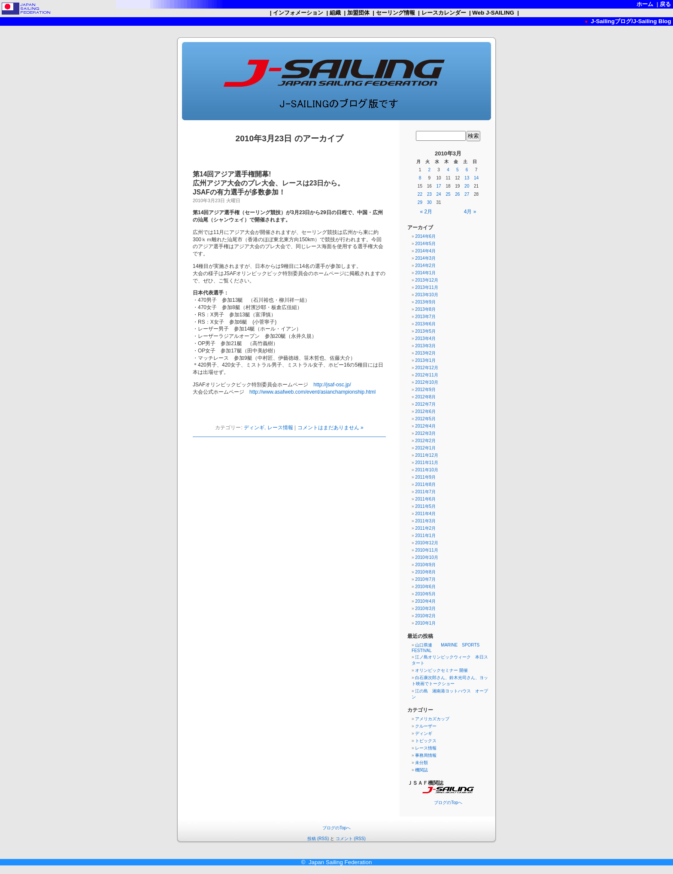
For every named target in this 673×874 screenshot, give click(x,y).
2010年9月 (425, 564)
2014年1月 (425, 272)
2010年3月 (425, 608)
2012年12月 (426, 367)
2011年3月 (425, 521)
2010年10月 (426, 557)
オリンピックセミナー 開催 (441, 670)
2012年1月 (425, 448)
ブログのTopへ (448, 802)
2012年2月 (425, 440)
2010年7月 (425, 579)
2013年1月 (425, 360)
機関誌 (421, 770)
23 (429, 194)
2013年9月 (425, 302)
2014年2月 (425, 265)
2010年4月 (425, 601)
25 (448, 194)
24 (439, 194)
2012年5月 (425, 418)
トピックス (426, 740)
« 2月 (426, 212)
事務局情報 (426, 755)
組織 (335, 12)
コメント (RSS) (351, 838)
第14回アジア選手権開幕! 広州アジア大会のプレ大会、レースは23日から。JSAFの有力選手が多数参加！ (268, 183)
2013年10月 (426, 294)
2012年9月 (425, 389)
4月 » (470, 212)
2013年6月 (425, 324)
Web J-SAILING (493, 12)
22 (420, 194)
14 (476, 178)
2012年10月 (426, 382)
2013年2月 (425, 353)
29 (420, 202)
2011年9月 (425, 477)
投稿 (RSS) (318, 838)
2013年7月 (425, 316)
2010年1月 (425, 623)
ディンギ (254, 428)
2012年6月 (425, 411)
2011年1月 (425, 535)
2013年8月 (425, 309)
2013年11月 (426, 287)
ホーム (645, 4)
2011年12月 (426, 455)
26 (457, 194)
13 (466, 178)
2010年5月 (425, 594)
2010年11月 (426, 550)
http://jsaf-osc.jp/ (332, 385)
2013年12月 (426, 280)
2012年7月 (425, 404)
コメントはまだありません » (330, 428)
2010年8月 (425, 572)
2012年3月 (425, 433)
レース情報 (280, 428)
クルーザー (426, 726)
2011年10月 (426, 469)
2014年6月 (425, 236)
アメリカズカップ (432, 718)
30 (429, 202)
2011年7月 (425, 491)
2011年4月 (425, 513)
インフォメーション (297, 12)
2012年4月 (425, 426)
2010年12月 (426, 542)
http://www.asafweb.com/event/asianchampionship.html (312, 392)
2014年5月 (425, 243)
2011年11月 (426, 462)
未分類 (421, 762)
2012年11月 (426, 375)
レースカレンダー (443, 12)
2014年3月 (425, 258)
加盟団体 (358, 12)
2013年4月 (425, 338)
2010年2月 (425, 615)
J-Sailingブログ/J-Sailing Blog (630, 21)
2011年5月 (425, 506)
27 (466, 194)
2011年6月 (425, 499)
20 (466, 186)
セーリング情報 (395, 12)
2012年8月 (425, 397)
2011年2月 (425, 528)
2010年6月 (425, 586)
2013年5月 (425, 331)
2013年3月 (425, 345)
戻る (665, 4)
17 (439, 186)
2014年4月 (425, 251)
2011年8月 (425, 484)
